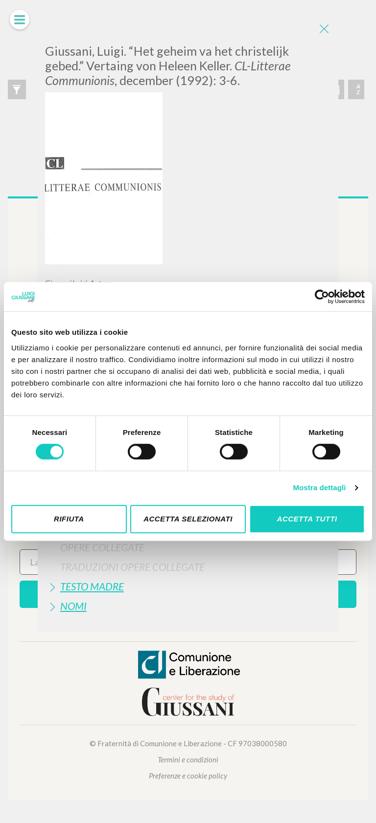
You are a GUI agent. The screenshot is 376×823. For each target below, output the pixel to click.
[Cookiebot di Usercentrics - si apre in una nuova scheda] (322, 296)
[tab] (188, 547)
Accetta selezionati (188, 519)
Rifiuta (69, 519)
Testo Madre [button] (92, 586)
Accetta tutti (307, 519)
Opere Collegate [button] (102, 547)
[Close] (323, 29)
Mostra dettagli (319, 487)
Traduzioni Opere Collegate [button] (132, 566)
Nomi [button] (73, 605)
